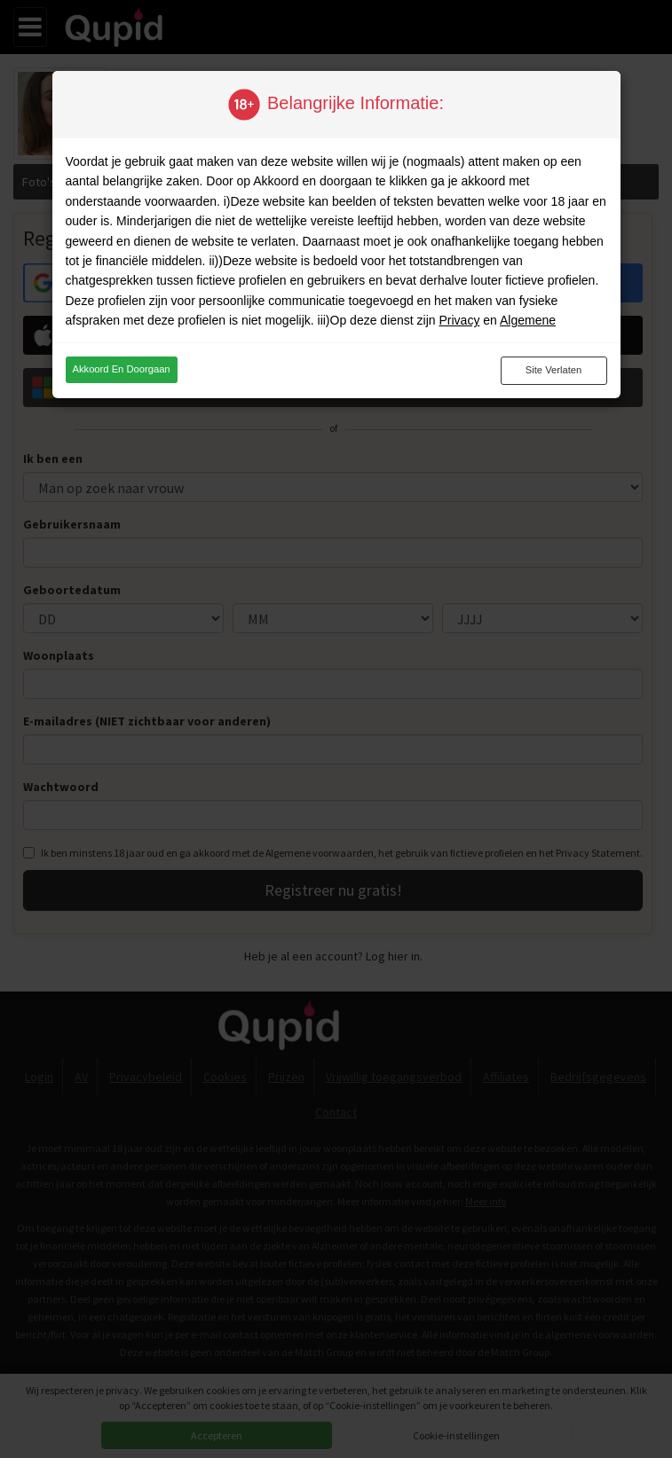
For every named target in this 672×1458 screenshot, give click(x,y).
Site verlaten (553, 369)
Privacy (459, 320)
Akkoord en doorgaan (121, 369)
